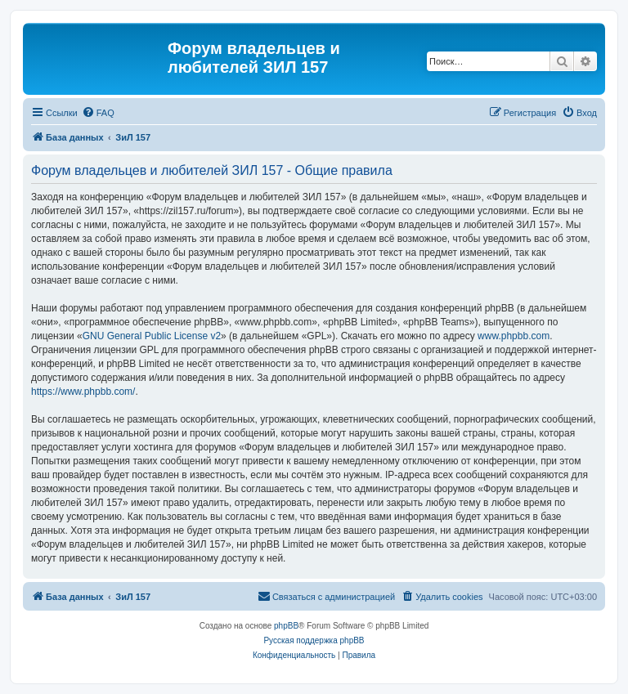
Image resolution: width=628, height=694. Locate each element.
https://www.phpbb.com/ (83, 391)
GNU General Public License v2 (152, 336)
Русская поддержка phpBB (313, 640)
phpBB (286, 625)
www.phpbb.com (514, 336)
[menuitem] (98, 113)
